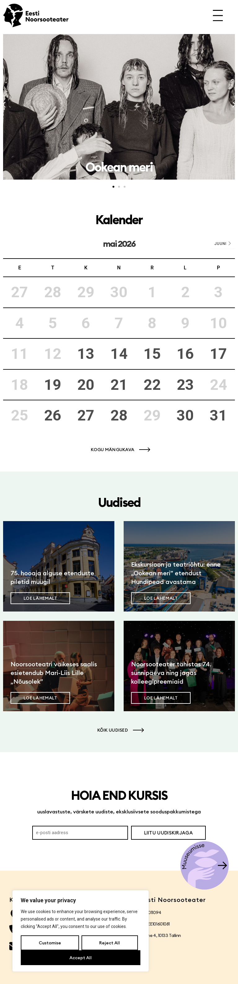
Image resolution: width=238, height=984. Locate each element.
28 (119, 415)
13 (86, 354)
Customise (50, 943)
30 (185, 415)
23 (185, 385)
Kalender (119, 220)
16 (185, 354)
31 (218, 415)
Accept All (80, 957)
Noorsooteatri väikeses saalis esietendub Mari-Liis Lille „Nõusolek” (54, 672)
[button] (4, 105)
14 (119, 354)
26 (52, 415)
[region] (80, 931)
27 (86, 415)
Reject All (109, 943)
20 (86, 385)
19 (52, 385)
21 (119, 385)
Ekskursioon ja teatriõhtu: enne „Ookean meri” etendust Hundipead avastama (176, 573)
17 (218, 354)
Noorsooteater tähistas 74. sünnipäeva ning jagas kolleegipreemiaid (171, 672)
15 (152, 354)
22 (152, 385)
